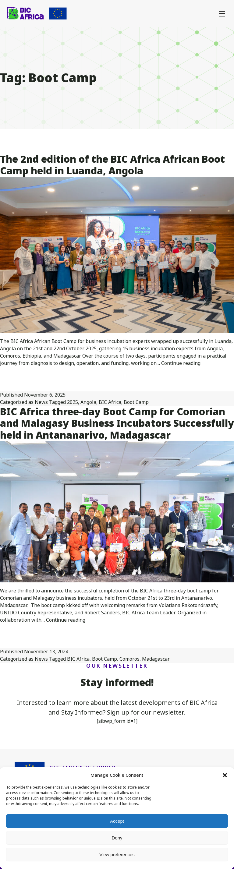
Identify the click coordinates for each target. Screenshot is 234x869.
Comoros (129, 658)
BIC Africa (110, 402)
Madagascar (156, 658)
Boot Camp (136, 402)
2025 (72, 402)
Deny (117, 837)
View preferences (117, 854)
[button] (225, 775)
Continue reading (180, 363)
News (41, 402)
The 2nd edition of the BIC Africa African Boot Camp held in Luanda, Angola (112, 165)
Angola (88, 402)
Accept (117, 821)
